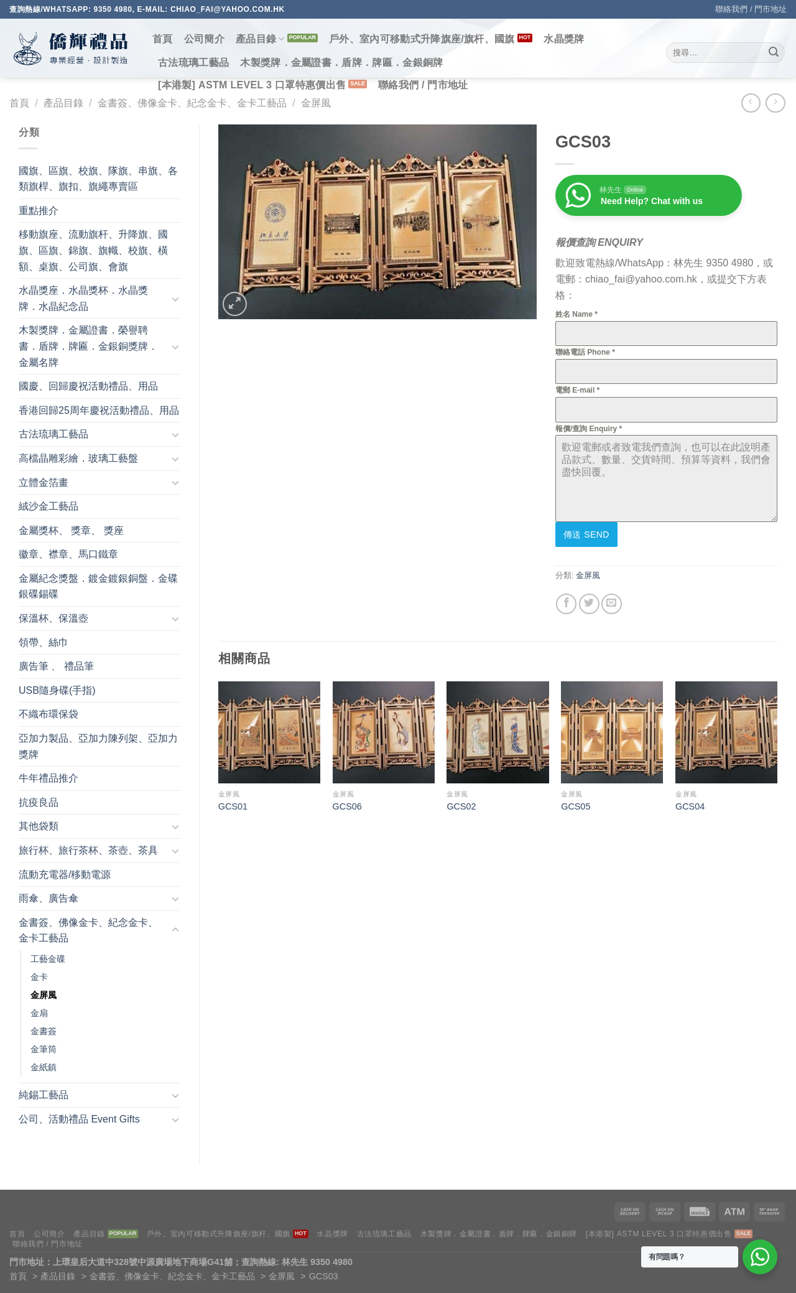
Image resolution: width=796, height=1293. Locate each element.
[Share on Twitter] (589, 604)
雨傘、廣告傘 (48, 898)
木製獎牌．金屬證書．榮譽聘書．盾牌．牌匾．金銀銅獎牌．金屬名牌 (88, 346)
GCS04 (690, 806)
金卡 (39, 977)
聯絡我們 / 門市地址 (751, 9)
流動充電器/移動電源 (65, 874)
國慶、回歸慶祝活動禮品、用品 (88, 386)
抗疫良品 (38, 802)
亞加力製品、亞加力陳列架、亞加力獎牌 (98, 746)
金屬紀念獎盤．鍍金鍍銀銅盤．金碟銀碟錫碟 (98, 586)
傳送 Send (586, 534)
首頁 (162, 39)
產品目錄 (260, 39)
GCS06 (347, 806)
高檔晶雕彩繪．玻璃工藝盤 (78, 458)
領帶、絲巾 (43, 642)
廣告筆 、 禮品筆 (56, 666)
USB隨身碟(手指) (57, 690)
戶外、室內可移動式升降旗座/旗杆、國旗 (422, 39)
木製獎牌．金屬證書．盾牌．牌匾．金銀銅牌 (341, 62)
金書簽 (43, 1031)
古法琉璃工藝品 (193, 62)
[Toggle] (175, 298)
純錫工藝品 (43, 1095)
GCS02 (461, 806)
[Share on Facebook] (566, 604)
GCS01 (233, 806)
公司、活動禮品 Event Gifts (79, 1119)
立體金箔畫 (43, 482)
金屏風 (316, 103)
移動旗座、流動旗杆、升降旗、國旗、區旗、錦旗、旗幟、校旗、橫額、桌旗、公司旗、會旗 (93, 250)
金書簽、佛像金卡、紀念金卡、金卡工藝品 (192, 103)
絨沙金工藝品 (48, 506)
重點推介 (38, 210)
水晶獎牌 (564, 39)
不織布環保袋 (48, 714)
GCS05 (575, 806)
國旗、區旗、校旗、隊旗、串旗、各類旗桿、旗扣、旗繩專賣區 (98, 179)
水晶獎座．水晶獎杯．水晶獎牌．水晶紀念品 (83, 298)
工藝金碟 (47, 959)
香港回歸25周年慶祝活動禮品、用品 (99, 410)
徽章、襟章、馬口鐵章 (68, 554)
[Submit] (773, 52)
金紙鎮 (43, 1067)
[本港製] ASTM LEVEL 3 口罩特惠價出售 (252, 85)
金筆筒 (43, 1049)
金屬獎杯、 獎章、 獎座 (71, 530)
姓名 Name (576, 314)
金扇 (39, 1013)
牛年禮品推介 (48, 778)
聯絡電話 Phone (585, 352)
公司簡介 (204, 39)
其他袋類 (38, 826)
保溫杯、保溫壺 (53, 618)
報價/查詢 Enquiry (588, 428)
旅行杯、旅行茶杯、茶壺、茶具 (88, 850)
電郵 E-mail (577, 390)
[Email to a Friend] (611, 604)
